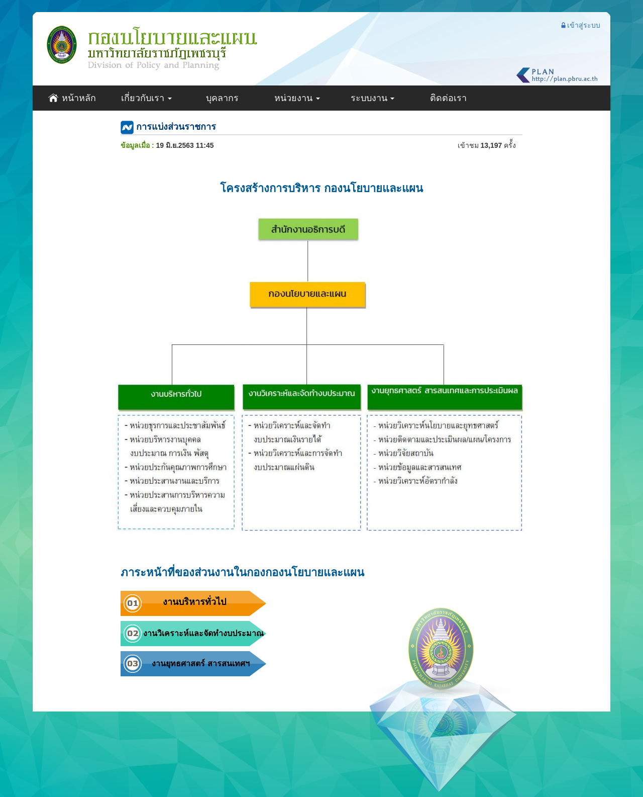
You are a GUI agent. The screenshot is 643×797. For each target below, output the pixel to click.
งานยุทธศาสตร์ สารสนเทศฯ (200, 663)
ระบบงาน (373, 98)
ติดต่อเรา (448, 98)
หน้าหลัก (71, 98)
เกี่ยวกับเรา (147, 98)
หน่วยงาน (297, 98)
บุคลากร (222, 98)
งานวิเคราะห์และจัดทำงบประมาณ (203, 633)
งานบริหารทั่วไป (194, 602)
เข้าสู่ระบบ (580, 25)
